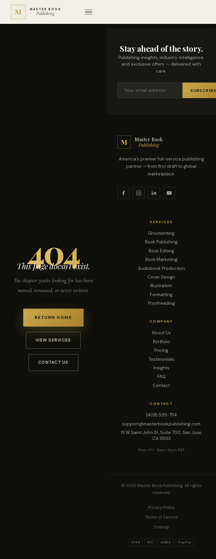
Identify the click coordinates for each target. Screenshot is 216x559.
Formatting (161, 294)
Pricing (161, 350)
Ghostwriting (161, 233)
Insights (161, 368)
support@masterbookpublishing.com (161, 424)
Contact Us (53, 362)
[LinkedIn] (154, 193)
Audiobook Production (161, 268)
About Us (161, 333)
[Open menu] (88, 12)
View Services (53, 340)
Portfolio (161, 341)
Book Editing (161, 251)
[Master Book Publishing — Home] (36, 12)
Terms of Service (161, 517)
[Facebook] (123, 193)
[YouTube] (169, 193)
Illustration (161, 285)
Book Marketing (161, 259)
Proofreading (161, 303)
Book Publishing (161, 242)
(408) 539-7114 (161, 415)
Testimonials (161, 359)
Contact (161, 385)
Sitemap (161, 527)
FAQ (161, 376)
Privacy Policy (161, 507)
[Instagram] (139, 193)
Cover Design (161, 277)
